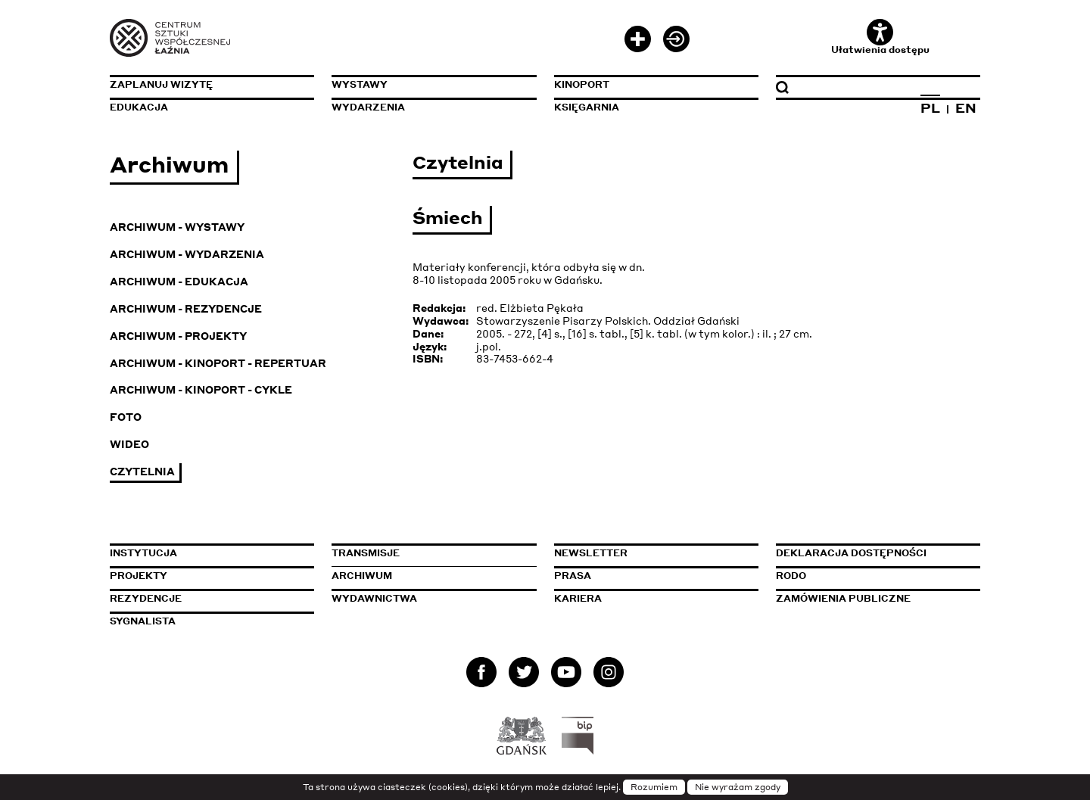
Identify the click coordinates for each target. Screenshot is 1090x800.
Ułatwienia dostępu (880, 37)
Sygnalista (143, 621)
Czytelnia (142, 471)
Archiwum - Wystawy (177, 226)
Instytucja (143, 553)
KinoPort (581, 84)
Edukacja (139, 107)
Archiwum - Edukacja (179, 281)
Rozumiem (654, 787)
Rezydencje (146, 598)
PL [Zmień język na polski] (930, 107)
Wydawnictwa (374, 598)
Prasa (572, 575)
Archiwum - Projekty (178, 335)
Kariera (578, 598)
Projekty (138, 575)
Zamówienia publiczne (878, 598)
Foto (126, 416)
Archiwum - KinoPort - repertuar (218, 362)
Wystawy (360, 84)
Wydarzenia (368, 107)
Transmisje (434, 553)
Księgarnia (586, 107)
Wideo (129, 443)
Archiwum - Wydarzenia (187, 253)
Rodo (791, 575)
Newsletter (591, 553)
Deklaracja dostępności (851, 553)
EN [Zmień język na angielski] (965, 107)
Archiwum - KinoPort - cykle (201, 389)
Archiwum (362, 575)
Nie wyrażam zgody (737, 787)
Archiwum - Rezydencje (186, 308)
